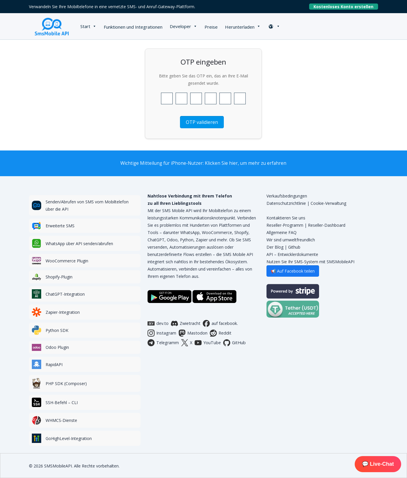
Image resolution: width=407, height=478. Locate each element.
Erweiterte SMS (60, 225)
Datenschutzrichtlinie (286, 203)
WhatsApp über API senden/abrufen (79, 243)
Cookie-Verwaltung (328, 203)
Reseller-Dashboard (326, 225)
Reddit (220, 333)
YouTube (208, 342)
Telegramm (163, 342)
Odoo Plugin (57, 347)
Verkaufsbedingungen (286, 196)
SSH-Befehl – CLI (62, 402)
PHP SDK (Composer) (66, 383)
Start (85, 26)
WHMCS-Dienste (61, 420)
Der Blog (274, 247)
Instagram (162, 333)
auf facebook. (220, 323)
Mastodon (193, 333)
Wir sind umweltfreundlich (290, 240)
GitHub (234, 342)
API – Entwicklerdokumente (292, 254)
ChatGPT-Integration (65, 294)
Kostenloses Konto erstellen (346, 6)
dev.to (158, 323)
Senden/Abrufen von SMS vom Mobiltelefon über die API (87, 205)
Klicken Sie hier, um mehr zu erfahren (245, 163)
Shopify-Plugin (59, 277)
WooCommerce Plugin (67, 261)
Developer (180, 26)
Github (294, 247)
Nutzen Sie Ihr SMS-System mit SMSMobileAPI (310, 261)
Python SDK (57, 330)
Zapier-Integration (63, 312)
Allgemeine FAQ (281, 232)
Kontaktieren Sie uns (285, 218)
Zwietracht (185, 323)
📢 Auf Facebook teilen (293, 271)
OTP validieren (202, 122)
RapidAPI (54, 364)
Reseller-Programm (284, 225)
